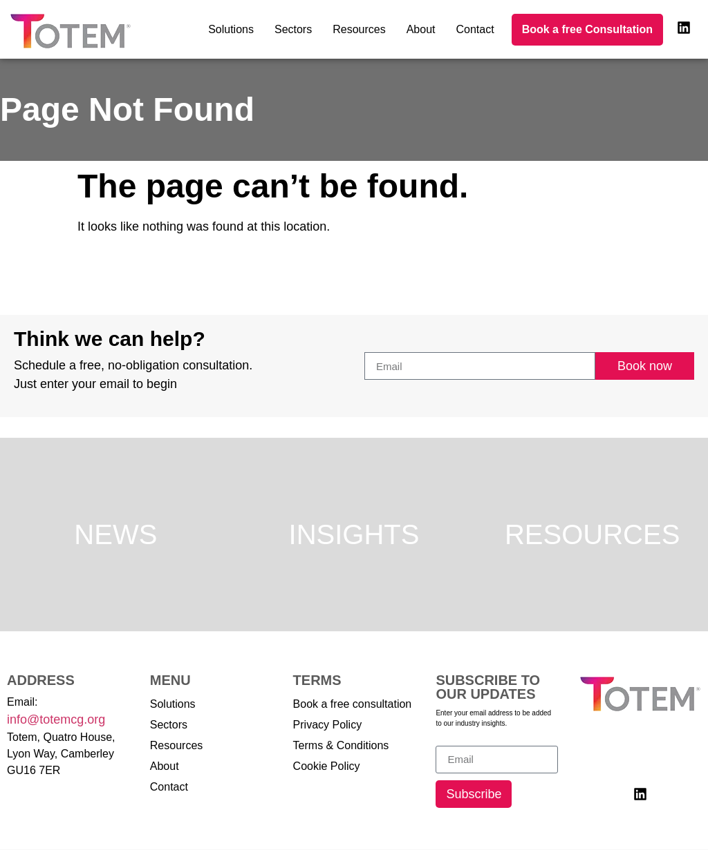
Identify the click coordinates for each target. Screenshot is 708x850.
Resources (359, 29)
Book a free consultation (352, 704)
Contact (475, 29)
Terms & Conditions (341, 745)
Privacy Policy (327, 725)
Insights (354, 534)
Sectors (293, 29)
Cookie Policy (326, 766)
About (421, 29)
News (115, 534)
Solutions (231, 29)
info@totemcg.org (56, 719)
